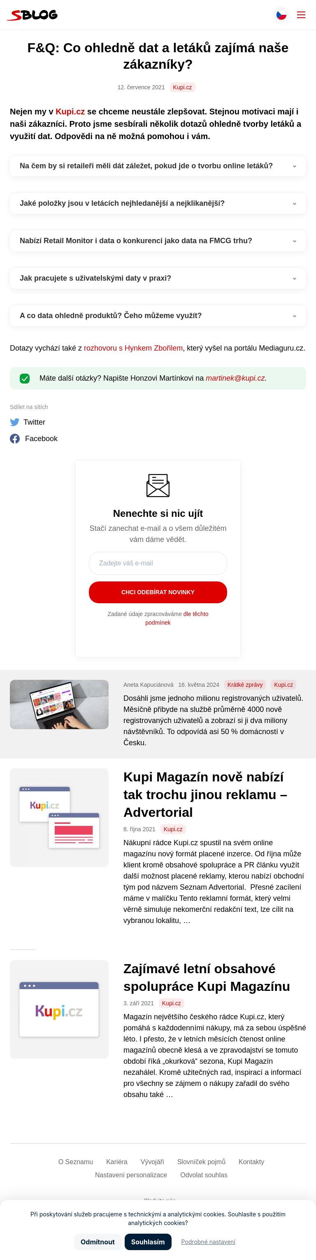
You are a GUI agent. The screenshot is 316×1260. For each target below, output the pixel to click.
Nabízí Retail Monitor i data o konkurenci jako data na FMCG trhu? (136, 241)
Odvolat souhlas (204, 1175)
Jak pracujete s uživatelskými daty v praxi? (95, 278)
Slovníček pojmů (201, 1161)
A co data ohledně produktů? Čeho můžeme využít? (111, 316)
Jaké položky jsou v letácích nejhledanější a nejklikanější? (122, 203)
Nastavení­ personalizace (131, 1175)
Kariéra (117, 1161)
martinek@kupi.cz (235, 378)
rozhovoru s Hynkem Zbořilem (133, 348)
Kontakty (251, 1161)
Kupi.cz (182, 87)
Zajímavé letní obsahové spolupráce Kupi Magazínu (206, 977)
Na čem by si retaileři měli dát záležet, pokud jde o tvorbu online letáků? (146, 166)
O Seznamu (75, 1161)
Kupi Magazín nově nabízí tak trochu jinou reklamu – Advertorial (205, 794)
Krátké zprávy (245, 684)
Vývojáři (152, 1161)
